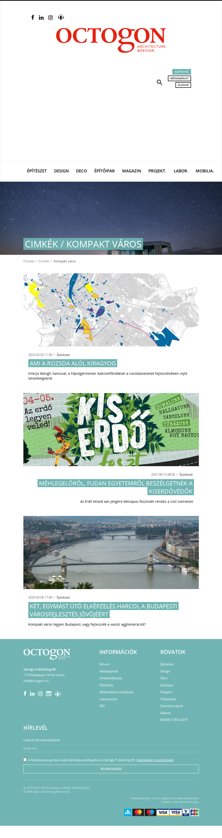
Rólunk (104, 664)
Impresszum (108, 699)
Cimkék (44, 261)
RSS (102, 706)
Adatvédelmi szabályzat (116, 692)
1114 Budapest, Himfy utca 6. (44, 675)
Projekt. (157, 171)
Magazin (131, 171)
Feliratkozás (111, 769)
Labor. (181, 171)
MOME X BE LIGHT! (174, 720)
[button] (159, 82)
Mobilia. (205, 171)
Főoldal (28, 261)
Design (61, 171)
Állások (183, 85)
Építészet (37, 171)
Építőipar (104, 171)
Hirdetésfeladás (110, 678)
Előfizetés (182, 71)
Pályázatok (168, 699)
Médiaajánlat (179, 78)
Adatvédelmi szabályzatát (155, 760)
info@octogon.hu (36, 681)
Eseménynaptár (171, 706)
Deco (81, 171)
